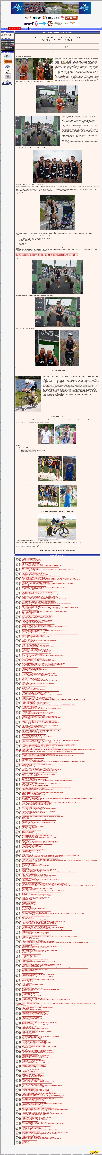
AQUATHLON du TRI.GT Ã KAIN (30, 797)
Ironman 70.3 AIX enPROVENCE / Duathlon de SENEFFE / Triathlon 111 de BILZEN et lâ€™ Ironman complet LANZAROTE (53, 753)
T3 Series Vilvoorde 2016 (28, 662)
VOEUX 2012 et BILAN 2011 (29, 901)
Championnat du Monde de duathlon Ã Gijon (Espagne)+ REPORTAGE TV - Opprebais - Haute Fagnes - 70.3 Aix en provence (53, 913)
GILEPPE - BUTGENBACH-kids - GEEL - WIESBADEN (35, 801)
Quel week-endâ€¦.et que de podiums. (31, 861)
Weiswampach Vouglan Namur (29, 570)
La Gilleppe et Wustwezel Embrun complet (32, 572)
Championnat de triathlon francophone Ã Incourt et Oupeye (36, 1107)
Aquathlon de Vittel (26, 1047)
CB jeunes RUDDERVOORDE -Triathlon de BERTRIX (35, 674)
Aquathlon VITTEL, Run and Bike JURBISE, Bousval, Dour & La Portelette (40, 722)
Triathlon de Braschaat (27, 1027)
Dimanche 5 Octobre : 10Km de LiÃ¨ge (31, 1059)
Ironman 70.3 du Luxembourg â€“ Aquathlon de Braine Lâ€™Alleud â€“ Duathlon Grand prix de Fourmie (48, 745)
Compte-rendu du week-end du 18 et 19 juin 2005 (34, 1122)
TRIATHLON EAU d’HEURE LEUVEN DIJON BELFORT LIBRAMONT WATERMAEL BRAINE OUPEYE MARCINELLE (51, 579)
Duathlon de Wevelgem (27, 1023)
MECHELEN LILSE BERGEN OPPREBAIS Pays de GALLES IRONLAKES (40, 567)
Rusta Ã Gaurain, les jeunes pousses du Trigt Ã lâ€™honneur (37, 844)
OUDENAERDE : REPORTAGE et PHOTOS (33, 1075)
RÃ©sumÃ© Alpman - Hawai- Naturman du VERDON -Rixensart (38, 651)
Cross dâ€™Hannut (27, 899)
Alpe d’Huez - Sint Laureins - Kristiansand (32, 622)
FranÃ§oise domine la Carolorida (30, 845)
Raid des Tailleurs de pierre (28, 949)
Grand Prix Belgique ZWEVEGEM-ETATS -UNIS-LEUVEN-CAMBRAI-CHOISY (41, 708)
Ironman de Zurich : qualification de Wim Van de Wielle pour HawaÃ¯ (39, 1092)
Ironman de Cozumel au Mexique (30, 956)
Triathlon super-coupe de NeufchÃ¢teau (32, 1018)
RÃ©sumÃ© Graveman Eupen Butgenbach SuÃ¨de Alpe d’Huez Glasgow (40, 596)
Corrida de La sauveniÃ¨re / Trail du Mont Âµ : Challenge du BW (38, 683)
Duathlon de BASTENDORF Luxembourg (32, 1037)
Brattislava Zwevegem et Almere (30, 631)
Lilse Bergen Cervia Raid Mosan (30, 589)
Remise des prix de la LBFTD (29, 904)
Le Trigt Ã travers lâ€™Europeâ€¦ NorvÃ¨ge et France (35, 865)
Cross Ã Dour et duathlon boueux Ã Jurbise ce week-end (36, 897)
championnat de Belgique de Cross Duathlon (33, 826)
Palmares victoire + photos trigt (29, 782)
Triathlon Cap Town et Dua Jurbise (30, 644)
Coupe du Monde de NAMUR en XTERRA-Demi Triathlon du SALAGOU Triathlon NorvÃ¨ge (44, 630)
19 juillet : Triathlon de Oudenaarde (30, 1017)
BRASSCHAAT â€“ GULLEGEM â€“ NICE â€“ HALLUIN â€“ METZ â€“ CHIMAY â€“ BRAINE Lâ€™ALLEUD (49, 744)
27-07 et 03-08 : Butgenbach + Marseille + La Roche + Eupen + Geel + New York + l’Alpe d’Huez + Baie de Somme (50, 740)
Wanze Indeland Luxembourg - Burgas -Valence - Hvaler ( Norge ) (38, 665)
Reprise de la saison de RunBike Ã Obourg (32, 1084)
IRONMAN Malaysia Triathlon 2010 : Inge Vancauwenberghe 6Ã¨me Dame (40, 989)
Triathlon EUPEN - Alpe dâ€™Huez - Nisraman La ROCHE (36, 697)
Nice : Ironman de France (28, 970)
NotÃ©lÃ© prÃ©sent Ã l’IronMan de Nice (32, 966)
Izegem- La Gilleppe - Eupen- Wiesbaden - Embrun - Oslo (36, 659)
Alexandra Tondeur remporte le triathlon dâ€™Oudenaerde (36, 803)
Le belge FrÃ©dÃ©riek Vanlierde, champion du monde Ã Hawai (37, 789)
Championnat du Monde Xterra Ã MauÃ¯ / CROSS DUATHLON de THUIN (40, 730)
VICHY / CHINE (26, 619)
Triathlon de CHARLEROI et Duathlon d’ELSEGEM (34, 710)
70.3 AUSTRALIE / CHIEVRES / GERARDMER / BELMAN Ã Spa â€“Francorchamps (43, 655)
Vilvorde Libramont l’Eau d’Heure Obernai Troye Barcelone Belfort (38, 601)
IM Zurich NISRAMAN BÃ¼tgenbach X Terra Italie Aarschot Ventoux (39, 660)
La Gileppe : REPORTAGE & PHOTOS (31, 1071)
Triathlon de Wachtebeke (28, 903)
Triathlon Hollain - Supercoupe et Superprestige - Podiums (36, 1117)
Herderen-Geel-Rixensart (28, 641)
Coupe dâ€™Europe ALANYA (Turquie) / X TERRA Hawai (36, 650)
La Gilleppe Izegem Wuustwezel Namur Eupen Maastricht (36, 621)
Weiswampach (25, 868)
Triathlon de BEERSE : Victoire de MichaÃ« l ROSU (35, 1014)
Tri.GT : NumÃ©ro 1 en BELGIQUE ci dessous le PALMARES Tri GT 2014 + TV (41, 729)
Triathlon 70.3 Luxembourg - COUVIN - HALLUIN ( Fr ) (35, 703)
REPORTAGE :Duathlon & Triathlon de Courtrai (33, 1079)
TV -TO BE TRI (25, 677)
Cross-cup (24, 1049)
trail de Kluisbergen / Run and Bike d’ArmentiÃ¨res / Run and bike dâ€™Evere (41, 783)
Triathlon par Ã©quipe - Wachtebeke (31, 1136)
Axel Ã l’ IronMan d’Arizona (28, 993)
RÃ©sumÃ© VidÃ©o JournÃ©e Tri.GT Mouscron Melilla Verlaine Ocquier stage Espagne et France (46, 603)
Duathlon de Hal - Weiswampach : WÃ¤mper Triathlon (35, 920)
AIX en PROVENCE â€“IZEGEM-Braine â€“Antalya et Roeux (37, 713)
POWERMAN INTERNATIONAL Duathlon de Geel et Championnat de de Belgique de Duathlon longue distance (49, 871)
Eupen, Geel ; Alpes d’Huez (29, 873)
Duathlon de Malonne (27, 907)
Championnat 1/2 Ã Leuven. (29, 978)
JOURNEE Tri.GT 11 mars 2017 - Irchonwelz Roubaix (35, 643)
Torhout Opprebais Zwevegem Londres (31, 793)
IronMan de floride (26, 994)
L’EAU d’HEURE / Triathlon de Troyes (31, 668)
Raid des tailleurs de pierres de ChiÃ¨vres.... (33, 988)
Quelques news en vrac (28, 854)
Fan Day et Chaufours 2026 (29, 558)
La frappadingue (26, 851)
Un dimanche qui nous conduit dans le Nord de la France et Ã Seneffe (39, 837)
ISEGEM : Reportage (27, 1070)
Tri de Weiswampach (27, 1008)
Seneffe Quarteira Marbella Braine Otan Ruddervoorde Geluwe (37, 581)
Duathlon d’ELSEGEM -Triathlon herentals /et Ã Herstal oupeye (37, 933)
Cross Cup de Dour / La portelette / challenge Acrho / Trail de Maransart (40, 772)
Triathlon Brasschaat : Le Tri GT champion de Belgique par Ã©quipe (39, 1093)
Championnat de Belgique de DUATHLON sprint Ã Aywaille (36, 928)
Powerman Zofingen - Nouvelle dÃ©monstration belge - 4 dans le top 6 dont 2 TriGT (43, 1113)
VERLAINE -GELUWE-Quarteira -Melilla (32, 678)
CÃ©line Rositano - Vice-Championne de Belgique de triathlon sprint (39, 1098)
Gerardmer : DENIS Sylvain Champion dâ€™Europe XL (36, 1062)
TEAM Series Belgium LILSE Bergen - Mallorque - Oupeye (36, 653)
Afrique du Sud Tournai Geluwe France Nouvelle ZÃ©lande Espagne (39, 640)
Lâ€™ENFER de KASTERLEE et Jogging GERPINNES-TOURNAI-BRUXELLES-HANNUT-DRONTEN (47, 780)
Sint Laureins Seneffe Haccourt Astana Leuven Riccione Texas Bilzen (39, 602)
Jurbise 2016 (25, 682)
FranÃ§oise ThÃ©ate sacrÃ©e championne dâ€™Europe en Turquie (39, 808)
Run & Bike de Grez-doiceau (29, 902)
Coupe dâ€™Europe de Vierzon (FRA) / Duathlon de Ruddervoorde (38, 754)
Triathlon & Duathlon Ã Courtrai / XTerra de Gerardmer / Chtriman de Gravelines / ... (42, 742)
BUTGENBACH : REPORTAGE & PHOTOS (33, 1073)
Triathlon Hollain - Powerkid (28, 1116)
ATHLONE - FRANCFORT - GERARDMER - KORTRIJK (36, 804)
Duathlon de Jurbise (27, 723)
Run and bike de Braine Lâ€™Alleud (31, 850)
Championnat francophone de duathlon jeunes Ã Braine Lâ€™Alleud (39, 820)
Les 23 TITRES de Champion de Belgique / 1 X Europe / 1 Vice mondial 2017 (41, 608)
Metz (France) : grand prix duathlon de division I (34, 874)
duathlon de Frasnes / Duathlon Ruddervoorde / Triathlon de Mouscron (39, 716)
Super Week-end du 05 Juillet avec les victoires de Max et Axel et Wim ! (39, 1022)
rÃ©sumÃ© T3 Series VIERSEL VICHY (31, 593)
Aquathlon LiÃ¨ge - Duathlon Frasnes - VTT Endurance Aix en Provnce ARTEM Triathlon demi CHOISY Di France (50, 634)
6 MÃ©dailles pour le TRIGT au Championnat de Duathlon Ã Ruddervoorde (40, 1036)
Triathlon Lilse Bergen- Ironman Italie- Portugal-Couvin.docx (37, 615)
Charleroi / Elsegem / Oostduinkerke (31, 670)
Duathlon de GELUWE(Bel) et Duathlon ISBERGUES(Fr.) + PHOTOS (39, 1046)
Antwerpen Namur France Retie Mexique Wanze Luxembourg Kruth (38, 600)
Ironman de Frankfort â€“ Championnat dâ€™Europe (35, 969)
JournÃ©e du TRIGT (27, 985)
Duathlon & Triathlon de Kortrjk (29, 1021)
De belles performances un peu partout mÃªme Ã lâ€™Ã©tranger (38, 895)
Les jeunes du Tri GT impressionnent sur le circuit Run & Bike (37, 1083)
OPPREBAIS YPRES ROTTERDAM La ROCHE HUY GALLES (37, 616)
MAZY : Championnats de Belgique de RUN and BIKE (35, 645)
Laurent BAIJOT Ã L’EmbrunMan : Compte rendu (34, 1066)
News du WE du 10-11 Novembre (30, 847)
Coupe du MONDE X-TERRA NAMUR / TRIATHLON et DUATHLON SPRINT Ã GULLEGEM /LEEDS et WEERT (50, 667)
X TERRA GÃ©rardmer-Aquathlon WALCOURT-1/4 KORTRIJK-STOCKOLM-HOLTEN (43, 663)
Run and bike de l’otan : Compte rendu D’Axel (33, 1051)
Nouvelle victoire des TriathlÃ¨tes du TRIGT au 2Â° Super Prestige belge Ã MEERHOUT (44, 1095)
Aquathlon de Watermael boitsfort (30, 1035)
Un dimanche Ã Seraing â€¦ (29, 863)
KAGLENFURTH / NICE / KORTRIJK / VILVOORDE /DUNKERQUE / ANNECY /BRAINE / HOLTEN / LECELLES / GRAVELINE (53, 699)
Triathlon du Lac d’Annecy (28, 701)
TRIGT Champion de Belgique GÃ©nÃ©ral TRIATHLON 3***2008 (38, 1052)
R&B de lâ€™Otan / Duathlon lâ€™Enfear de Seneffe (35, 777)
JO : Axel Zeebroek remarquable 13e (31, 1069)
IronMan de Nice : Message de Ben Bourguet (33, 1080)
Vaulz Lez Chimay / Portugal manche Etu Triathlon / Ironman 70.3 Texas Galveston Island (44, 890)
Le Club (38, 29)
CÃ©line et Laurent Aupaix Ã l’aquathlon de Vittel (34, 1102)
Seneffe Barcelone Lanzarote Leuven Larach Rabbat (35, 632)
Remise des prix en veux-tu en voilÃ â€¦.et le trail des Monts (37, 835)
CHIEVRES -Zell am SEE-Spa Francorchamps (33, 693)
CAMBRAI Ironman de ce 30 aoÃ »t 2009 (32, 1006)
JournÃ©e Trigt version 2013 (29, 825)
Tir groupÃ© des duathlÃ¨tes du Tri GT (31, 1104)
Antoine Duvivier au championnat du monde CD (34, 1056)
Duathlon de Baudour (27, 917)
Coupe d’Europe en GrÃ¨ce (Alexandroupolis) (33, 1099)
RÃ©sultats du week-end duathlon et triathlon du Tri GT (35, 1089)
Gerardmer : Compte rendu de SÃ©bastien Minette (34, 1064)
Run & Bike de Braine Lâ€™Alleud (30, 909)
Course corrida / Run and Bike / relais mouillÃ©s (34, 686)
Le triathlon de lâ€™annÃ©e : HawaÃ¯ (31, 852)
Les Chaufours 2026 (14, 29)
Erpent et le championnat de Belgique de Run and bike (35, 834)
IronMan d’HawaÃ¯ (26, 957)
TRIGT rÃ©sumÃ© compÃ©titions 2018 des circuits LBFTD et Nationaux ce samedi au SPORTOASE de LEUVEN (50, 607)
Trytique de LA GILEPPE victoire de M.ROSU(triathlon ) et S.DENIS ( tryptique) (41, 964)
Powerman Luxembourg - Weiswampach (32, 1135)
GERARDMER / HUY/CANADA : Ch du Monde (33, 735)
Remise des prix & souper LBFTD (30, 992)
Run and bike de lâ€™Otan (28, 839)
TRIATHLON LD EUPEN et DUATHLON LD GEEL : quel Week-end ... (39, 922)
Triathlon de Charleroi (27, 981)
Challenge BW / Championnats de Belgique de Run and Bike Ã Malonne (40, 725)
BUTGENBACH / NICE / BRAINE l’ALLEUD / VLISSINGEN (36, 877)
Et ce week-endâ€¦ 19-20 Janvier (30, 836)
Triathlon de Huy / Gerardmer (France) (31, 796)
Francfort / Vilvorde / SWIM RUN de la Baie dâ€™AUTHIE (36, 625)
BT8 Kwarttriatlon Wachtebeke (29, 971)
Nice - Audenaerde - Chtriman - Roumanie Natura (34, 577)
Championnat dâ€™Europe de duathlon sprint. (33, 715)
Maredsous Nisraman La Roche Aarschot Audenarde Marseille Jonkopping (40, 597)
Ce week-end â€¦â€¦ (27, 813)
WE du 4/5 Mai (25, 817)
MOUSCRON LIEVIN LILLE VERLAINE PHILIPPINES (35, 582)
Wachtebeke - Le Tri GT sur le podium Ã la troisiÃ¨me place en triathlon (39, 1133)
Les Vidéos (25, 29)
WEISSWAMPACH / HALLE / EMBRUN (31, 799)
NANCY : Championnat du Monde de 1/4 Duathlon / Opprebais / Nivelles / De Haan (42, 856)
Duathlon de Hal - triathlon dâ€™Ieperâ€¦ (32, 864)
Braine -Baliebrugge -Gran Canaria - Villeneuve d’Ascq (35, 636)
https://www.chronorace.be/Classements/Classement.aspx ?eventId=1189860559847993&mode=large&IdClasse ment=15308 (46, 253)
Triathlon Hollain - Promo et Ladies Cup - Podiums (34, 1119)
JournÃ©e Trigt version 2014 (29, 766)
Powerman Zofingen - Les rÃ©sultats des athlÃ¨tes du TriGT (37, 1112)
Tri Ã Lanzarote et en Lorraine (29, 791)
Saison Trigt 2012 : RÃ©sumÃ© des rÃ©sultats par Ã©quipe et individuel (40, 841)
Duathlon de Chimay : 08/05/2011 (30, 944)
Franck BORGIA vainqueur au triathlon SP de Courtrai (35, 1090)
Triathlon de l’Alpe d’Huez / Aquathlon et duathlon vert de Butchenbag (39, 923)
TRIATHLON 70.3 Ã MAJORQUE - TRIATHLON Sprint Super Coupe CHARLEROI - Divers (44, 884)
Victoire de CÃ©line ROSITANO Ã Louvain (32, 1094)
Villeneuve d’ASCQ (26, 718)
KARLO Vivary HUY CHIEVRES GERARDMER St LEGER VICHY (38, 592)
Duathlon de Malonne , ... (28, 784)
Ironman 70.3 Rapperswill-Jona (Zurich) (32, 707)
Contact (44, 29)
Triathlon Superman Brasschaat (30, 1121)
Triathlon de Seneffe (27, 937)
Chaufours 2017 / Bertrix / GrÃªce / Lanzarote (33, 635)
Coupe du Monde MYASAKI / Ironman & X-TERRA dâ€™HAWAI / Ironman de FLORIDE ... (44, 587)
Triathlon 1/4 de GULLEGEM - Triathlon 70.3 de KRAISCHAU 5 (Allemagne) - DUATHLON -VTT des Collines (49, 705)
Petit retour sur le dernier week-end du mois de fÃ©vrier (36, 894)
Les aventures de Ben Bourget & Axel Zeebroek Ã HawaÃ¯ (36, 911)
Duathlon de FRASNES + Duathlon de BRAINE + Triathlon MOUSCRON (40, 675)
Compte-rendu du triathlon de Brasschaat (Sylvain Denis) (36, 1024)
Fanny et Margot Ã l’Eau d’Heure (30, 1124)
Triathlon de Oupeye (27, 960)
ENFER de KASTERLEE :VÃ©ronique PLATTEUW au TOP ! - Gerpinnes (40, 842)
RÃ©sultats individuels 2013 (29, 778)
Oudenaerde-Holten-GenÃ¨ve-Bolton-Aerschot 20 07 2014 (36, 741)
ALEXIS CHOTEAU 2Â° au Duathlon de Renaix (33, 1060)
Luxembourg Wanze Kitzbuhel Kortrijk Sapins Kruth (34, 629)
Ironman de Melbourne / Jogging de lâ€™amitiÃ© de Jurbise (37, 768)
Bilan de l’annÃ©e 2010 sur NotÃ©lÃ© (31, 954)
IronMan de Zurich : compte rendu (30, 1078)
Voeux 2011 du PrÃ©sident (28, 955)
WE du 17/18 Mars (26, 893)
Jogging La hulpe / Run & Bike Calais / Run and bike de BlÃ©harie (38, 774)
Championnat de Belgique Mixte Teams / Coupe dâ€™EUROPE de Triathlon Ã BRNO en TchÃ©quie (47, 751)
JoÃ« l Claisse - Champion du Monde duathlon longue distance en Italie (39, 1129)
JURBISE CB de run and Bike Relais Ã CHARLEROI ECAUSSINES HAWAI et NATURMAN (44, 611)
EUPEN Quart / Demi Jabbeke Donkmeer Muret (34, 573)
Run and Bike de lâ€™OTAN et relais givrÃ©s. (33, 727)
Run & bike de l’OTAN (27, 990)
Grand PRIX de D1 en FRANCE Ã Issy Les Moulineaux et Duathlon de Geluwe (41, 892)
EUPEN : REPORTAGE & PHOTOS (31, 1074)
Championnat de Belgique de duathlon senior (33, 758)
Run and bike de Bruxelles (28, 828)
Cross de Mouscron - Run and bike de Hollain (33, 898)
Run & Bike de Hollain (27, 832)
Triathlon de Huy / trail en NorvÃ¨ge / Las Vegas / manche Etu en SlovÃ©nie (41, 859)
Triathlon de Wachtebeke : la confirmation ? (32, 846)
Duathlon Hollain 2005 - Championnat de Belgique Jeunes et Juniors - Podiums (41, 1138)
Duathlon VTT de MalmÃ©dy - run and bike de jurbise (35, 912)
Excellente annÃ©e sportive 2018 (30, 610)
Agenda (31, 29)
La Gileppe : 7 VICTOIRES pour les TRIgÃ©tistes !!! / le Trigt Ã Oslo (39, 869)
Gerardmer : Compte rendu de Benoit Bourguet (33, 1065)
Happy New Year (26, 840)
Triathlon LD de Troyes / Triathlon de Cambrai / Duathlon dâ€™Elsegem (40, 748)
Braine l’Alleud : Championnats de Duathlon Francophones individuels (39, 946)
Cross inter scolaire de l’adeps (29, 827)
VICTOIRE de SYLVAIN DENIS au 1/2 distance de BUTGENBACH (38, 974)
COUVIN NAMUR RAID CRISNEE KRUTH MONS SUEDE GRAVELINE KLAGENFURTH (44, 598)
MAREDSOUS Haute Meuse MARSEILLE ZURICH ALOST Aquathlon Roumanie (42, 576)
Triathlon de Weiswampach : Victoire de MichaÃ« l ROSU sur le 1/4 (38, 961)
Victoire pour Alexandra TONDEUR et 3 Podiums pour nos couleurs (38, 822)
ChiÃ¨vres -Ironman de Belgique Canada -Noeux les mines (36, 736)
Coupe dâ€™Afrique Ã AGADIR (30, 648)
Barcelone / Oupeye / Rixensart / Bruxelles (32, 732)
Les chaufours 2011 (27, 945)
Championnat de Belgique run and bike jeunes (33, 788)
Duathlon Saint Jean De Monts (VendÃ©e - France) (34, 1040)
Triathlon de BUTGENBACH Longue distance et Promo (35, 932)
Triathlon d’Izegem (26, 963)
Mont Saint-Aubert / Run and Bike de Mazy (32, 726)
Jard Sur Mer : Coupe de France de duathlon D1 (34, 1043)
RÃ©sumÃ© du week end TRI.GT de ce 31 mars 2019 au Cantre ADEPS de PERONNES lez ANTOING (47, 583)
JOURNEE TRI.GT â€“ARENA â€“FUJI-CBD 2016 (34, 679)
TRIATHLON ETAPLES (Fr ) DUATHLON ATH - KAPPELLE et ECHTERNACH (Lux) (43, 927)
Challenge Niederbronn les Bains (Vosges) (32, 973)
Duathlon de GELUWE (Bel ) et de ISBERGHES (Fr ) (35, 947)
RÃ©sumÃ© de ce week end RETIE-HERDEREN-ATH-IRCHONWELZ (39, 680)
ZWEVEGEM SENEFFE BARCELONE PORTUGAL (35, 669)
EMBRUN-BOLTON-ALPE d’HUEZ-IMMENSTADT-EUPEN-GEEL (38, 965)
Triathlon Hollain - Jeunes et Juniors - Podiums (33, 1118)
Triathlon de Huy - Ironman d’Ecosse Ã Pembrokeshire (35, 916)
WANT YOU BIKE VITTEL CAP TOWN (31, 606)
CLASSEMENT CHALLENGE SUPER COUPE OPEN (35, 785)
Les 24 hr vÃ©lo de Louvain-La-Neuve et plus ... (34, 849)
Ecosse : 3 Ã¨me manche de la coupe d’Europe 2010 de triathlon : (38, 979)
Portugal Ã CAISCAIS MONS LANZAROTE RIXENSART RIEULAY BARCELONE (42, 565)
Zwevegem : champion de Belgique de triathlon (33, 812)
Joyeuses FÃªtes (26, 687)
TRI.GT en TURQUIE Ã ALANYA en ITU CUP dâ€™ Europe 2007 (38, 1081)
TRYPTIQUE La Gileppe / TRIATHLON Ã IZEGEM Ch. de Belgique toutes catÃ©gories (43, 921)
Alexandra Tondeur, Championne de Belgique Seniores (35, 809)
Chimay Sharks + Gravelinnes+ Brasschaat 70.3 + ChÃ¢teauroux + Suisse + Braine (42, 664)
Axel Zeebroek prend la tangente (30, 1054)
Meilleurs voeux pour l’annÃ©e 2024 (31, 563)
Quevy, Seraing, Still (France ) (29, 889)
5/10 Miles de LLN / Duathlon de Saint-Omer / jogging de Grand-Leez (39, 721)
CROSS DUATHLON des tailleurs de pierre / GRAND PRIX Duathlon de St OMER (42, 769)
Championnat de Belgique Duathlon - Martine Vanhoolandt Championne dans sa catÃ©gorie (45, 1132)
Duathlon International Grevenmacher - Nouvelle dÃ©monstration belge (39, 1108)
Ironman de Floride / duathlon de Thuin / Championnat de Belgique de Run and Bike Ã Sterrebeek (46, 787)
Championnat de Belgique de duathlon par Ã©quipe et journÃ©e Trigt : (39, 720)
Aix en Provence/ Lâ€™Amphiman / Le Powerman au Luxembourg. (38, 712)
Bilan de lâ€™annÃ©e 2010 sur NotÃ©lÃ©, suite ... (34, 951)
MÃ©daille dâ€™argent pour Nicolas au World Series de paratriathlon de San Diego (43, 816)
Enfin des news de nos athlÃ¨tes (30, 775)
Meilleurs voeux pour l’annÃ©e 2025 (31, 562)
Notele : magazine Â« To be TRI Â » (31, 938)
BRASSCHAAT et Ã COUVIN (29, 806)
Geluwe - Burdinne (26, 906)
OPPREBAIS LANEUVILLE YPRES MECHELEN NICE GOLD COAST (39, 591)
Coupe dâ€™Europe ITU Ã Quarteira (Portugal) (34, 1045)
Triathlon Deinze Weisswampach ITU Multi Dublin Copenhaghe (37, 620)
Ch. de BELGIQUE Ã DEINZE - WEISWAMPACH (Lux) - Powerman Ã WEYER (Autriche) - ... (45, 694)
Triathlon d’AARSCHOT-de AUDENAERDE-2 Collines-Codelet (37, 698)
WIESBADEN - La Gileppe (28, 696)
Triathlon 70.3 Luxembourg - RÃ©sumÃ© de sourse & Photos (37, 702)
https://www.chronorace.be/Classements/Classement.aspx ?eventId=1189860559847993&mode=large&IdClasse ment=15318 (46, 255)
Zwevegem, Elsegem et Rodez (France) (32, 882)
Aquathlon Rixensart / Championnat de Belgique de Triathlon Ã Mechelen (40, 858)
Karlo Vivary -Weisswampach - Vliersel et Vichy (33, 658)
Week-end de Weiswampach (29, 1067)
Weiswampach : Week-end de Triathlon (31, 1009)
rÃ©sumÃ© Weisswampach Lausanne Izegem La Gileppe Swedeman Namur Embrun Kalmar (45, 595)
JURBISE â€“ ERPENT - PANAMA (30, 773)
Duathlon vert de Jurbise (28, 831)
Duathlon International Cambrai (29, 1140)
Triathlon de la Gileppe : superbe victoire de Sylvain (34, 1013)
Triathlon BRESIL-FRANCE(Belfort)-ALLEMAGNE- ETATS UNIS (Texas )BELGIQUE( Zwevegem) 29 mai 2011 (49, 936)
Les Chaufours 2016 (27, 672)
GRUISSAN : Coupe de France (29, 997)
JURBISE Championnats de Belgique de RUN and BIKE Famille (38, 646)
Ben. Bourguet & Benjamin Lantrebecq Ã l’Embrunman (35, 1011)
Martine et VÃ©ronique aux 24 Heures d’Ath (33, 1105)
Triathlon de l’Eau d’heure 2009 (29, 1032)
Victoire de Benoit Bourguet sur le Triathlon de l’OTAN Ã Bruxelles (38, 941)
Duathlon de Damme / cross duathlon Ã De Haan (34, 794)
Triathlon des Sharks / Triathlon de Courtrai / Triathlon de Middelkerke (39, 875)
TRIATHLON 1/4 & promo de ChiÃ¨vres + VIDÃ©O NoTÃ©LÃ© (37, 1007)
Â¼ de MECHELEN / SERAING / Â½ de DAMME (34, 734)
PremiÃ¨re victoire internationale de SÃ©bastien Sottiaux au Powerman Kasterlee (42, 1103)
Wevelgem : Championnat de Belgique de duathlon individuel (37, 870)
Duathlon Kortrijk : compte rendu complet (32, 1019)
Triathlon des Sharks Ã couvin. (29, 1026)
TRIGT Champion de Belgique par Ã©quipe (32, 1038)
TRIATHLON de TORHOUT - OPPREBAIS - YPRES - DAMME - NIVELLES (40, 691)
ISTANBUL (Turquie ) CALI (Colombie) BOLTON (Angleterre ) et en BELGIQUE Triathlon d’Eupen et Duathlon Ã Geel (51, 802)
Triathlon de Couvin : (27, 931)
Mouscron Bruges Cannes (28, 638)
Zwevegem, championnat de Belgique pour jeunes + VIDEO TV (37, 976)
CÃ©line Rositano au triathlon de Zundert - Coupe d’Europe (36, 1126)
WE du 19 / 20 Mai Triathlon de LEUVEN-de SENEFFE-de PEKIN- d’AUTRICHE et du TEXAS (45, 883)
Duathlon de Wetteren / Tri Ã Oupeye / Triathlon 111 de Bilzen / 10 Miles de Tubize (42, 792)
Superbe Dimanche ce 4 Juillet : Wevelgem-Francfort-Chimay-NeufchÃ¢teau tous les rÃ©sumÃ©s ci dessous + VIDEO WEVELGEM (55, 968)
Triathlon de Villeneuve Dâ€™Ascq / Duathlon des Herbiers (36, 764)
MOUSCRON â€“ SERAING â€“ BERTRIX (32, 760)
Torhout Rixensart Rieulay (28, 613)
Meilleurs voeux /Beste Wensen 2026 (31, 559)
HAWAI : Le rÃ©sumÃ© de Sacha (30, 612)
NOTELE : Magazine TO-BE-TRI (30, 688)
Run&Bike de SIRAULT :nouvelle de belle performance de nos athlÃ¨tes (39, 770)
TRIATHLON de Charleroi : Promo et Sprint (32, 940)
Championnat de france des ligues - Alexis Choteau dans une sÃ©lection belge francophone (45, 1109)
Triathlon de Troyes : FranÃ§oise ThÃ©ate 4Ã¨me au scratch (37, 1031)
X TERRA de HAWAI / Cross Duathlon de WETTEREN (35, 649)
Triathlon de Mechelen (27, 1000)
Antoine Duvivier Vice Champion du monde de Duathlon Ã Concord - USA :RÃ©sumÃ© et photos (46, 999)
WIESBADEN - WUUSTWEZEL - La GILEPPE (33, 739)
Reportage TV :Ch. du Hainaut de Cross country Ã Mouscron (37, 1050)
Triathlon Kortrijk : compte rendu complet (32, 1016)
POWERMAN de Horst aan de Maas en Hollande (34, 1041)
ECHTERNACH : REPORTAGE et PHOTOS (33, 1076)
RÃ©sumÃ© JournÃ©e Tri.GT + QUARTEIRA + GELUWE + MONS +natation (41, 605)
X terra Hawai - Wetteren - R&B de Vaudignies (33, 908)
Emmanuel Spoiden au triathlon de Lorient (32, 1128)
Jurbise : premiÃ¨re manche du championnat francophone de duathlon (39, 950)
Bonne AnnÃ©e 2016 (27, 684)
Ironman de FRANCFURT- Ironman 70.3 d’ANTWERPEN (36, 926)
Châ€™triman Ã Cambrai (28, 918)
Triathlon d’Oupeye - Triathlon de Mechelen (32, 914)
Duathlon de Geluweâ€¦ (28, 823)
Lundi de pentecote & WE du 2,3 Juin (31, 880)
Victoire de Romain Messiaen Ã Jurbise (31, 830)
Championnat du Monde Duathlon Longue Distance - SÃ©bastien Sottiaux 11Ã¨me (42, 1097)
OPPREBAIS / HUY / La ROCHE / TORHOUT (33, 654)
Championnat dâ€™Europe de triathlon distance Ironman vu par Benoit (39, 925)
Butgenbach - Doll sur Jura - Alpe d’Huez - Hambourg (35, 574)
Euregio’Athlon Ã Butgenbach (29, 1088)
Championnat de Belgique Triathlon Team (32, 756)
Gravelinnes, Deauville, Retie (29, 878)
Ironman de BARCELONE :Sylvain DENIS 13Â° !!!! (34, 998)
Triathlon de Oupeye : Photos (29, 1061)
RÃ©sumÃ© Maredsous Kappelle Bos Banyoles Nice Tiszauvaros (38, 624)
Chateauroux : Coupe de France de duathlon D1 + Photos (36, 1042)
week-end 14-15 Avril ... (28, 821)
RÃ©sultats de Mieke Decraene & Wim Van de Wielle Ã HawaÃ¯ (38, 1057)
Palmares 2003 (25, 1141)
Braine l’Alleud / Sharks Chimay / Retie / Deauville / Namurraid (37, 627)
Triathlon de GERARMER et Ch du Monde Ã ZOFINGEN (36, 692)
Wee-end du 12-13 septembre (29, 1002)
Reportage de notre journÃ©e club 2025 (32, 560)
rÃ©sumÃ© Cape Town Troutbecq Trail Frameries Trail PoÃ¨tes (37, 584)
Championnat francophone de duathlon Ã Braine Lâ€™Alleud (37, 888)
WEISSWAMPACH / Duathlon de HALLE (32, 737)
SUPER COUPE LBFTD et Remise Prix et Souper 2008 (35, 1055)
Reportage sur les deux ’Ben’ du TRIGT (31, 995)
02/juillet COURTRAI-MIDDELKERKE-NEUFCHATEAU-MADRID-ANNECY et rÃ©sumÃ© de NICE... (47, 930)
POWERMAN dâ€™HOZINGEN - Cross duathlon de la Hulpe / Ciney (39, 673)
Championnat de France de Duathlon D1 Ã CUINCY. (35, 1028)
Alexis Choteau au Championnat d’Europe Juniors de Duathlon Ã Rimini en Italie (42, 1085)
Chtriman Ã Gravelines (27, 866)
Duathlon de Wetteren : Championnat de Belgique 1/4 (35, 959)
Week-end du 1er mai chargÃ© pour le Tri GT (33, 1100)
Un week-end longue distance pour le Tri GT (33, 1086)
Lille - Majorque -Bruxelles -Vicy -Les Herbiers (33, 689)
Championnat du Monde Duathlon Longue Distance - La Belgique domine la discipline (43, 1123)
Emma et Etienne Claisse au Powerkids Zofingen (34, 1114)
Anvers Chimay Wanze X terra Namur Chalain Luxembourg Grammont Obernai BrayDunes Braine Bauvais (48, 578)
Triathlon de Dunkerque (27, 1033)
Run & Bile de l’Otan (27, 952)
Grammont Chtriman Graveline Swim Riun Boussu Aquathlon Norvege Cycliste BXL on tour (44, 626)
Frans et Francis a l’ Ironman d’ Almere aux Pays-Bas (35, 1110)
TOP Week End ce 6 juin (28, 975)
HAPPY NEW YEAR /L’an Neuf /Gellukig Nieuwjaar (34, 779)
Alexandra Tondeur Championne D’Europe (32, 984)
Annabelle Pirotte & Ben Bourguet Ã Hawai (32, 588)
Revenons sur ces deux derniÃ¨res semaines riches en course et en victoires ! (41, 717)
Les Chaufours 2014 (27, 759)
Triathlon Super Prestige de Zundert (31, 1127)
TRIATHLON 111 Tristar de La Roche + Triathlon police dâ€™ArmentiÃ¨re (40, 879)
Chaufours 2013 (26, 818)
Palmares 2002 (25, 1142)
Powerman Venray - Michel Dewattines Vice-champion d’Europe (38, 1137)
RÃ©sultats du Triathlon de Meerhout (31, 1131)
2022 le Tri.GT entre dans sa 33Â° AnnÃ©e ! (33, 564)
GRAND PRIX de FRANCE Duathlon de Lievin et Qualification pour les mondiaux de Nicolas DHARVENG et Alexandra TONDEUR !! (55, 942)
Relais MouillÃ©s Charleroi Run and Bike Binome (34, 586)
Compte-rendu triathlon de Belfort (30, 1030)
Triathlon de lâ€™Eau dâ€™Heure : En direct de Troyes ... (36, 935)
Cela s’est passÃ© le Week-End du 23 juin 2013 (34, 807)
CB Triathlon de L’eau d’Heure (29, 706)
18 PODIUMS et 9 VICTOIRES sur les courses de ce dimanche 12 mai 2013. (41, 815)
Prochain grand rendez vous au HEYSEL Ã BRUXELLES (36, 731)
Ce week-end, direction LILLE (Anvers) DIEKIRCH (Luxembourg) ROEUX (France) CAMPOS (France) (47, 755)
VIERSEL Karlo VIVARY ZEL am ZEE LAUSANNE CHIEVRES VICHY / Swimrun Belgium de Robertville (47, 569)
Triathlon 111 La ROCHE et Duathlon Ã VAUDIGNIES (35, 746)
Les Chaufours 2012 (27, 887)
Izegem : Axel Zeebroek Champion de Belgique (33, 1012)
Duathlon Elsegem (26, 980)
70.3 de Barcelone (26, 711)
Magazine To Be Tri (26, 656)
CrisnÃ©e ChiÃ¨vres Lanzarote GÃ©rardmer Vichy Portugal (36, 617)
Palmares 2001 (25, 1143)
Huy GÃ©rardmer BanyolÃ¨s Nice (30, 568)
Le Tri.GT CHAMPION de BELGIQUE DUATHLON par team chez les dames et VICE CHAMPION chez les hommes (50, 855)
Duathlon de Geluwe (27, 765)
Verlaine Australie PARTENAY (29, 639)
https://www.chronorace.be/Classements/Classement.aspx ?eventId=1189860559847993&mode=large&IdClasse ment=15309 (46, 254)
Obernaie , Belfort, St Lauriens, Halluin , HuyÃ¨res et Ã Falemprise (38, 811)
